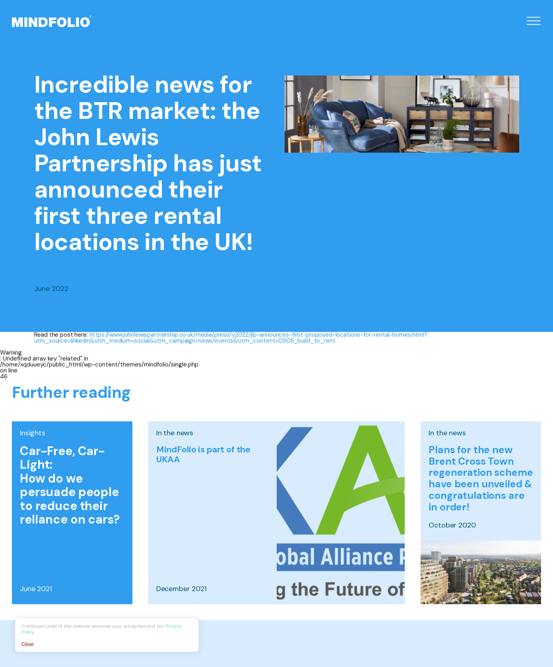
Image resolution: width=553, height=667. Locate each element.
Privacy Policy (181, 631)
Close (28, 643)
